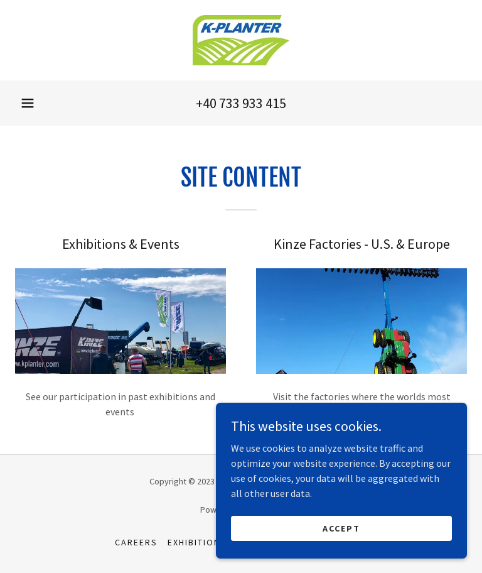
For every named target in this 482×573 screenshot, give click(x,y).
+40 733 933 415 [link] (241, 103)
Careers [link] (136, 542)
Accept (341, 527)
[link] (241, 40)
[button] (27, 103)
